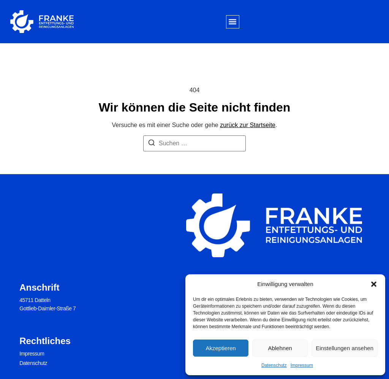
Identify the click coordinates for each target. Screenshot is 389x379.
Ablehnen (280, 348)
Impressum (302, 365)
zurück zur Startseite (247, 125)
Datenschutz (274, 365)
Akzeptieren (221, 348)
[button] (374, 284)
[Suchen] (151, 144)
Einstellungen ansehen (344, 348)
